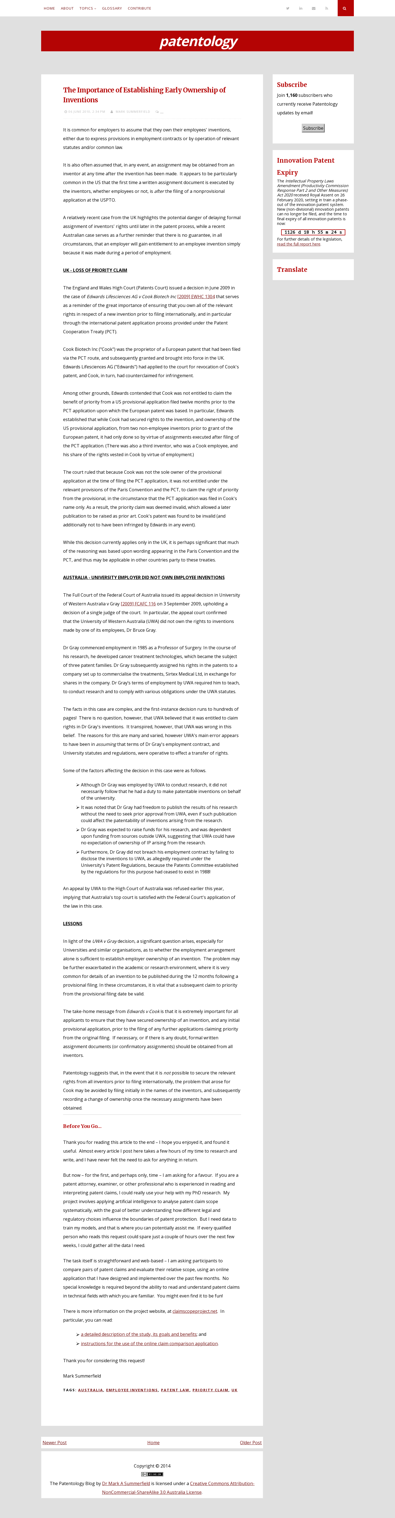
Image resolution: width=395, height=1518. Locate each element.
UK (235, 1389)
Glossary (112, 8)
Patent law (175, 1389)
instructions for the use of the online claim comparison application (149, 1344)
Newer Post (55, 1443)
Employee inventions (132, 1389)
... (161, 111)
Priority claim (210, 1389)
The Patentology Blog (72, 1483)
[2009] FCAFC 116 (138, 604)
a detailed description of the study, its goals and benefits (139, 1334)
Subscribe (313, 128)
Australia (90, 1389)
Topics (86, 8)
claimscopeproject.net (195, 1311)
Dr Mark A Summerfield (126, 1483)
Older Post (251, 1443)
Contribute (139, 8)
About (67, 8)
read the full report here (298, 244)
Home (49, 8)
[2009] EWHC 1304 (196, 297)
